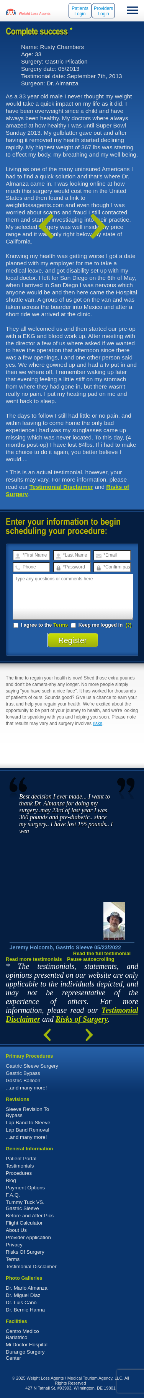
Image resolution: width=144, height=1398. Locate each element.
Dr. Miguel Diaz (23, 1295)
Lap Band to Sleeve (28, 1122)
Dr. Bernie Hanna (25, 1310)
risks (97, 723)
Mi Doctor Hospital (26, 1344)
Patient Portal (21, 1158)
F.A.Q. (13, 1195)
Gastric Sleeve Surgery (32, 1066)
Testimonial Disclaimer (61, 486)
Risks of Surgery (82, 1019)
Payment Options (25, 1188)
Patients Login (80, 11)
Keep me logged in (97, 625)
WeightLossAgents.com (34, 11)
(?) (128, 625)
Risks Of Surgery (25, 1252)
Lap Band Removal (27, 1130)
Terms (60, 625)
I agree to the (40, 625)
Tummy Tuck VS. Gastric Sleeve (25, 1205)
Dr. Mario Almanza (26, 1288)
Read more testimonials (34, 959)
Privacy (14, 1245)
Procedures (19, 1173)
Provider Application (28, 1237)
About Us (16, 1230)
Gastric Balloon (23, 1080)
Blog (11, 1180)
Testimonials (20, 1166)
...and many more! (26, 1088)
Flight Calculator (24, 1223)
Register (72, 640)
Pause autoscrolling (91, 959)
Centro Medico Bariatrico (22, 1334)
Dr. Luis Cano (21, 1302)
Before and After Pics (30, 1215)
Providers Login (103, 11)
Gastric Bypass (23, 1073)
